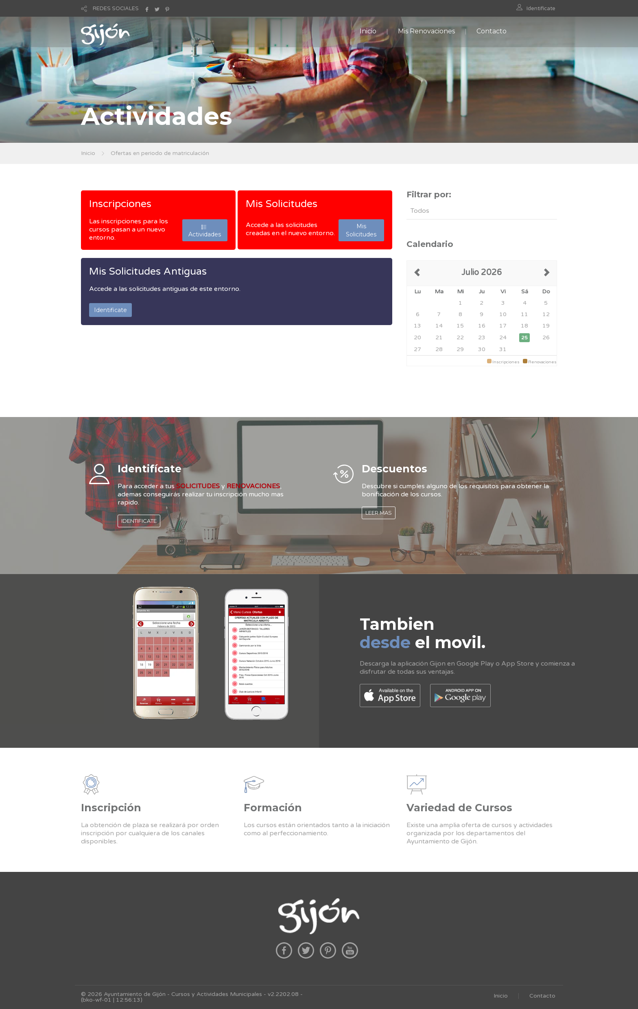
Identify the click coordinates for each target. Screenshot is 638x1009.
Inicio (368, 31)
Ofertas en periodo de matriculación (160, 153)
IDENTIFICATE (139, 521)
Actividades (204, 230)
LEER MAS (378, 512)
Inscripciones (120, 204)
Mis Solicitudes (281, 204)
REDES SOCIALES (116, 8)
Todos (420, 211)
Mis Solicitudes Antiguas (148, 271)
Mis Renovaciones (426, 31)
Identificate (541, 8)
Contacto (491, 31)
